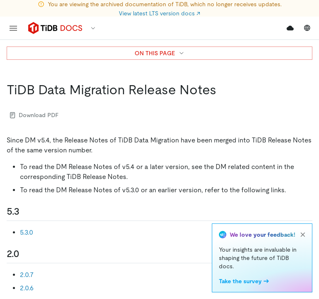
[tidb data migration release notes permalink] (223, 89)
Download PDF (34, 115)
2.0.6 (27, 288)
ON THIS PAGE (160, 53)
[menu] (13, 28)
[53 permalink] (26, 211)
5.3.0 (26, 232)
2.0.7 (27, 275)
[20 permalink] (26, 254)
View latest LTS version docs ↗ (159, 13)
